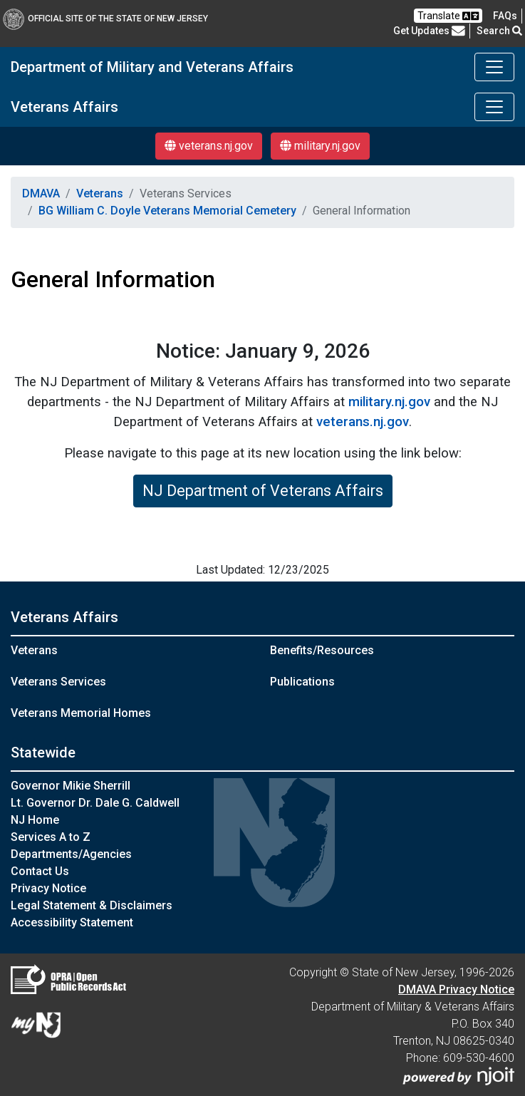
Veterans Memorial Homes (81, 713)
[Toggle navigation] (494, 67)
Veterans (99, 193)
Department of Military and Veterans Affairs (152, 67)
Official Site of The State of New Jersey (105, 19)
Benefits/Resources (322, 650)
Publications (302, 681)
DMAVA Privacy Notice (456, 989)
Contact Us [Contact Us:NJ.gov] (40, 871)
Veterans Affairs (64, 106)
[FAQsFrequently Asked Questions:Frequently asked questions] (505, 15)
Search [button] (499, 30)
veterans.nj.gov (209, 145)
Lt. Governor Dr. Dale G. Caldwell (95, 803)
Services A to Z (50, 837)
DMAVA (41, 193)
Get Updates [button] (429, 30)
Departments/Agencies (71, 854)
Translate (448, 16)
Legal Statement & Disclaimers (91, 905)
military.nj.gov (320, 145)
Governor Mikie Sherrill (70, 785)
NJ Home (35, 820)
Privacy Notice (48, 888)
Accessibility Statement (72, 922)
